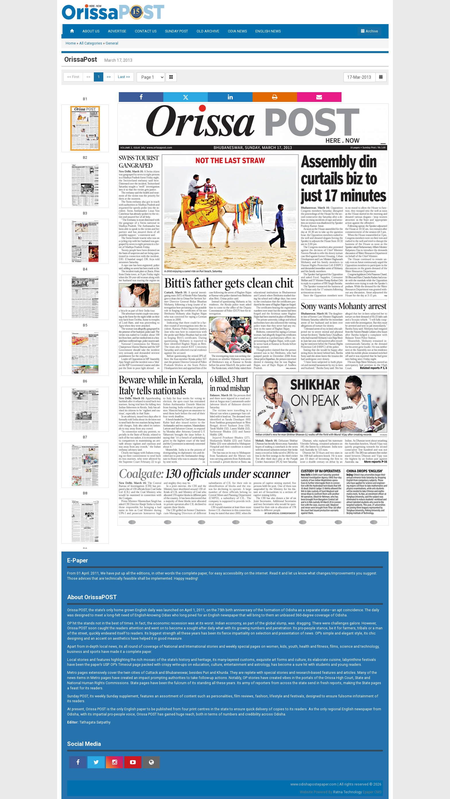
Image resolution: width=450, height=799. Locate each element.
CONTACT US (145, 31)
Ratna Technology (347, 792)
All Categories (90, 43)
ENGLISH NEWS (268, 31)
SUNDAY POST (176, 31)
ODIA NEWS (237, 31)
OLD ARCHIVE (208, 31)
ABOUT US (90, 31)
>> (109, 77)
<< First (73, 77)
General (112, 43)
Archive (369, 31)
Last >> (124, 77)
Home (71, 43)
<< (88, 77)
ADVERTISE (117, 31)
